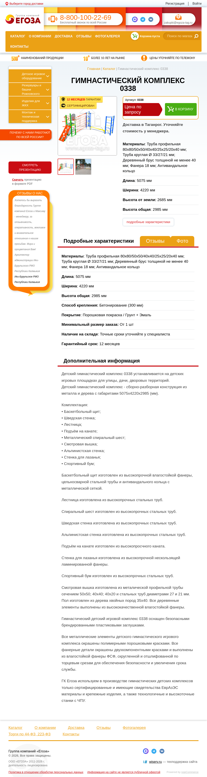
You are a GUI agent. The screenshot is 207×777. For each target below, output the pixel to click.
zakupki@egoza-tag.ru (178, 23)
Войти (197, 3)
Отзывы (83, 36)
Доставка (64, 36)
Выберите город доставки (26, 3)
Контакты (19, 46)
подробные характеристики (148, 222)
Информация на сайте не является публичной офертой (123, 772)
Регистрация (175, 3)
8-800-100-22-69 (85, 17)
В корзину (184, 109)
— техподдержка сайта (173, 761)
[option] (30, 241)
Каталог (17, 36)
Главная (93, 69)
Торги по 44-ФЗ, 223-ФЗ (29, 734)
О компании (40, 36)
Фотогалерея (107, 36)
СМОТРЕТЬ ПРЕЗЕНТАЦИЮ (30, 167)
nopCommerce (190, 772)
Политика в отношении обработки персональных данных (45, 772)
